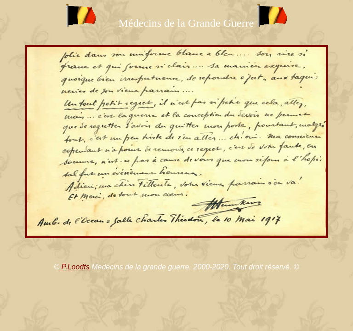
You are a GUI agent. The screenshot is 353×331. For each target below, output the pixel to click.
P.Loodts (76, 267)
